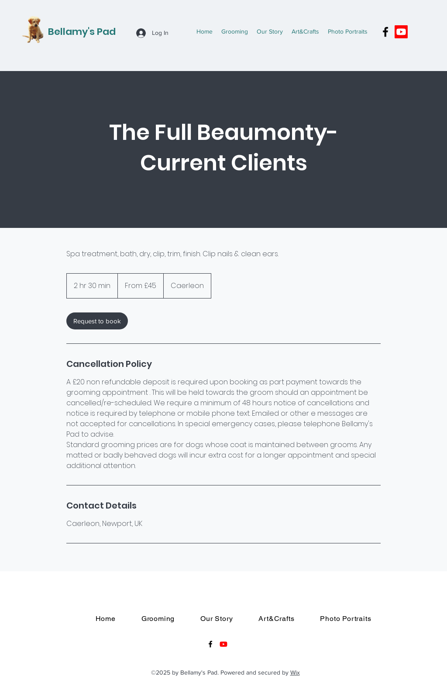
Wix (295, 672)
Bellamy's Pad (82, 31)
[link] (97, 320)
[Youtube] (401, 31)
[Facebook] (385, 31)
